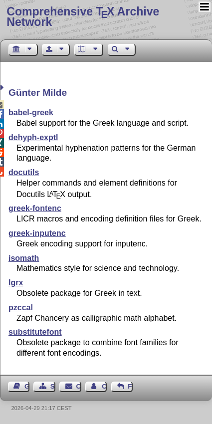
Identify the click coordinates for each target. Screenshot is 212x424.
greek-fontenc (34, 208)
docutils (23, 172)
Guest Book (26, 386)
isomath (23, 258)
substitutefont (35, 332)
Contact (78, 386)
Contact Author (104, 386)
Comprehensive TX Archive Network (82, 16)
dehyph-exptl (33, 137)
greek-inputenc (37, 233)
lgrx (15, 282)
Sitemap (52, 386)
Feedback (130, 386)
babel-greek (30, 112)
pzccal (20, 307)
